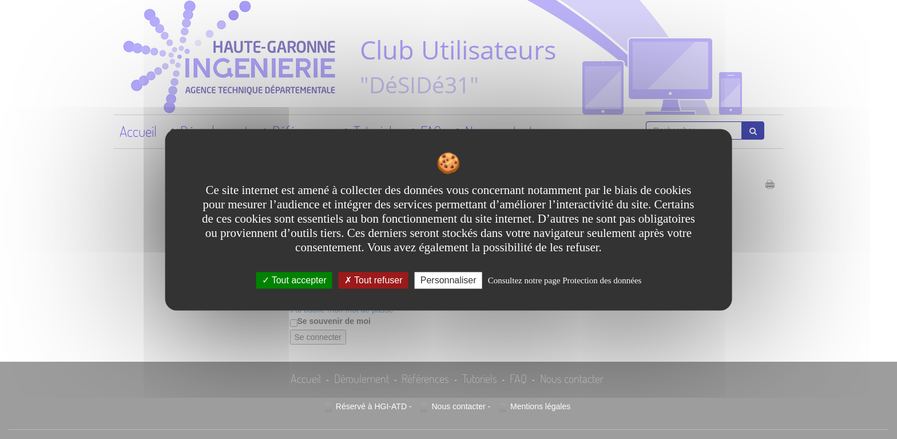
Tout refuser (373, 280)
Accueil (138, 131)
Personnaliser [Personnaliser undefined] (448, 280)
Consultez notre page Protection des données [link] (565, 280)
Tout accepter (294, 280)
